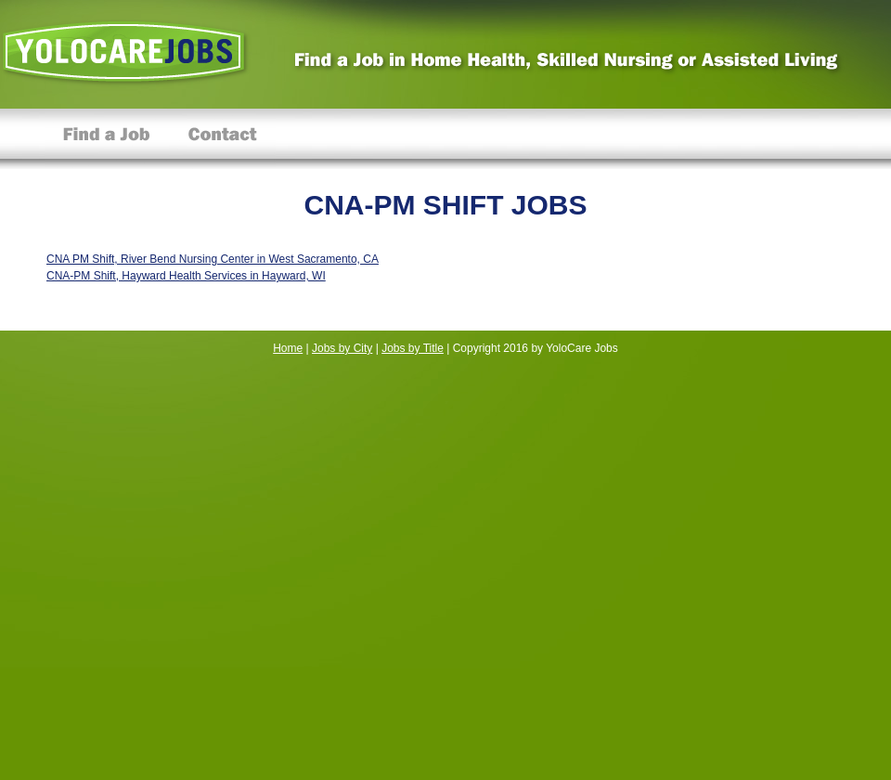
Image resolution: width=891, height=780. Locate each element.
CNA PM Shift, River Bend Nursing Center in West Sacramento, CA (212, 259)
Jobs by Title (412, 348)
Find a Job (107, 139)
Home (288, 348)
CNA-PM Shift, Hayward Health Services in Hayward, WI (186, 275)
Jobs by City (342, 348)
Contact (222, 139)
